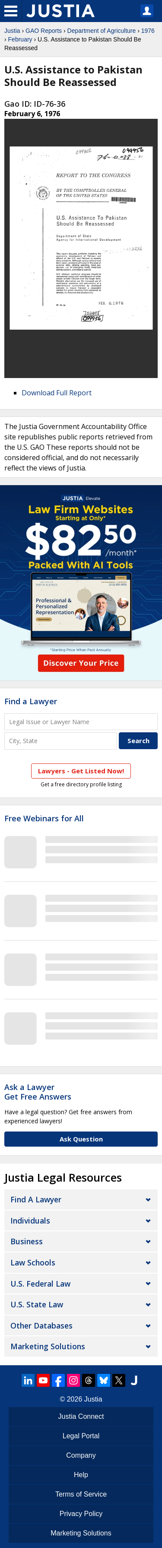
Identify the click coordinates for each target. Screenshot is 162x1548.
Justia (12, 30)
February (20, 39)
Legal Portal (81, 1436)
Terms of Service (81, 1494)
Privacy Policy (81, 1513)
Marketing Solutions (47, 1346)
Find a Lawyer (30, 701)
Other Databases (41, 1325)
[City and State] (60, 740)
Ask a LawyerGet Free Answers (37, 1092)
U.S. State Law (36, 1304)
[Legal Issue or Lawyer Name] (81, 721)
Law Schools (32, 1262)
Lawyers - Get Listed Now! (81, 770)
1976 (148, 30)
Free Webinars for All (44, 818)
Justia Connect (81, 1416)
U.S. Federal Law (40, 1283)
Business (26, 1241)
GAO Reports (43, 30)
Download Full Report (57, 392)
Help (81, 1474)
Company (80, 1455)
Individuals (30, 1220)
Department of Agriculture (101, 30)
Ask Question (81, 1139)
